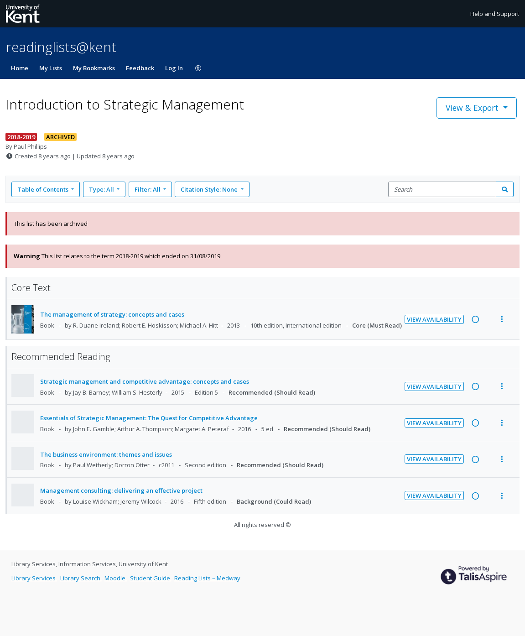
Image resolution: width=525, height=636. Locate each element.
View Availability (434, 319)
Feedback (140, 68)
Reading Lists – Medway (207, 578)
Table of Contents (43, 189)
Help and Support (494, 14)
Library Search (81, 578)
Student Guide (151, 578)
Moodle (115, 578)
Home (19, 68)
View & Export (473, 107)
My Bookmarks (94, 68)
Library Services (34, 578)
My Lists (50, 68)
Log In (174, 68)
